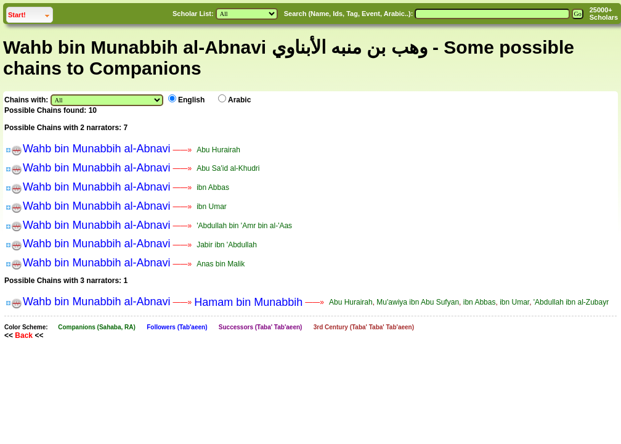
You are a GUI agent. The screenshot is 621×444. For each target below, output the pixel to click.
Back (24, 335)
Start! (30, 13)
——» (182, 150)
